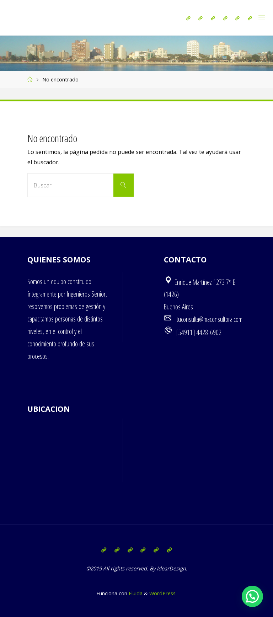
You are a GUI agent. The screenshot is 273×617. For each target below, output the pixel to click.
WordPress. (163, 593)
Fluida (135, 593)
